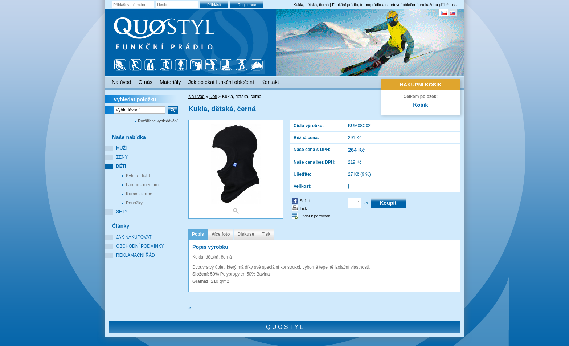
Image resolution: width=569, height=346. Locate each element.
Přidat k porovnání (316, 216)
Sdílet (305, 201)
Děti (121, 166)
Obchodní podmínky (140, 246)
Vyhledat (135, 99)
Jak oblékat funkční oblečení (221, 82)
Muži (121, 148)
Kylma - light (138, 175)
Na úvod (196, 96)
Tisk (303, 208)
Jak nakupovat (134, 237)
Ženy (122, 157)
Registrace (246, 5)
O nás (145, 82)
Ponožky (134, 202)
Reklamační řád (135, 255)
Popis (198, 234)
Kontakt (270, 82)
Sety (121, 211)
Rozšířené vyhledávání (158, 121)
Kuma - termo (139, 193)
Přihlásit (214, 5)
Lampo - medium (142, 184)
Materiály (170, 82)
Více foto (221, 234)
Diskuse (245, 234)
